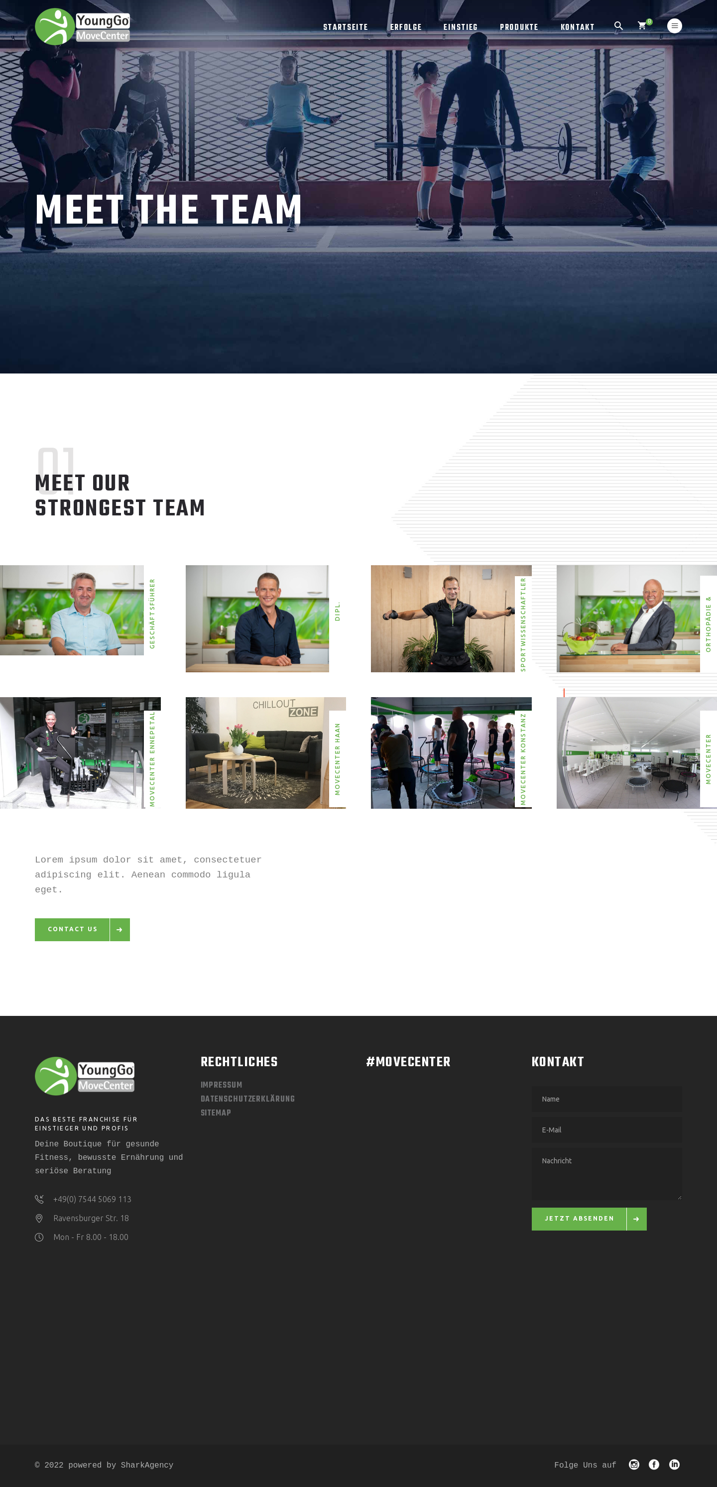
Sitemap (216, 1113)
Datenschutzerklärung (248, 1099)
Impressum (221, 1085)
